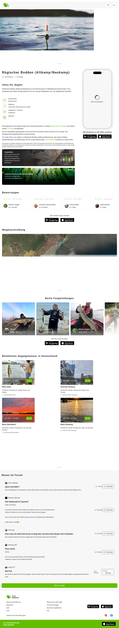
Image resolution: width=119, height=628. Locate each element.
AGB (7, 608)
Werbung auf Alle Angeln (54, 602)
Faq (48, 611)
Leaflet (42, 255)
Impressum (9, 605)
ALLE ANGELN (50, 140)
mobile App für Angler (58, 126)
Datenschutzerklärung (13, 602)
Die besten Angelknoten (54, 608)
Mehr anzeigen (59, 585)
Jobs (7, 611)
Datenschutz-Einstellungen (16, 615)
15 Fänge (10, 129)
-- (8, 118)
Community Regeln (53, 605)
